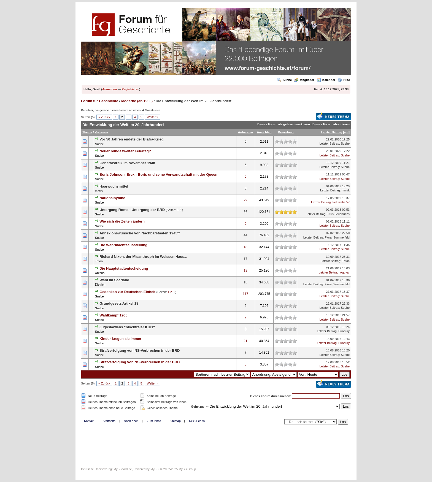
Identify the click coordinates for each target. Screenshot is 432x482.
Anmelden (109, 89)
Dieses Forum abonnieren (331, 124)
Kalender (326, 80)
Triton (99, 261)
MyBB (154, 469)
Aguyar (345, 272)
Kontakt (89, 421)
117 (245, 294)
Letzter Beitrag (331, 132)
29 (245, 200)
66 (245, 212)
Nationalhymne (112, 198)
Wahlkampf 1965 (113, 315)
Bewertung (286, 132)
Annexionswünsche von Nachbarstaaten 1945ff (139, 233)
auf (346, 132)
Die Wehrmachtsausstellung (123, 245)
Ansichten (264, 132)
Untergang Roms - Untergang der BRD (132, 210)
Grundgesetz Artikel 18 (118, 303)
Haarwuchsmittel (113, 186)
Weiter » (152, 117)
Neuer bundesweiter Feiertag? (125, 151)
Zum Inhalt (154, 421)
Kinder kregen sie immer (120, 339)
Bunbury (344, 331)
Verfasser (102, 132)
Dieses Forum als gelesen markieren (283, 124)
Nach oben (131, 421)
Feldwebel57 (341, 202)
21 (245, 341)
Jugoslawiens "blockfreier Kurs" (127, 327)
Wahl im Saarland (114, 280)
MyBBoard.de (123, 469)
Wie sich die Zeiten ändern (122, 221)
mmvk (346, 190)
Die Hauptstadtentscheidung (123, 268)
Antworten (245, 132)
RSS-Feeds (197, 421)
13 (245, 270)
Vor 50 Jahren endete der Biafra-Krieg (131, 139)
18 (245, 247)
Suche (284, 80)
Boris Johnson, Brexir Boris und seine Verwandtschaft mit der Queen (158, 174)
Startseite (109, 421)
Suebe (99, 144)
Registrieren (130, 89)
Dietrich (100, 284)
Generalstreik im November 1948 (127, 163)
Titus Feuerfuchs (338, 214)
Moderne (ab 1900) (137, 101)
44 (245, 235)
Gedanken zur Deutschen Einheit (127, 292)
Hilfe (343, 80)
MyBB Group (187, 469)
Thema (87, 132)
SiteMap (174, 421)
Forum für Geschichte (99, 101)
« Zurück (104, 117)
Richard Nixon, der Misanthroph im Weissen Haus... (143, 256)
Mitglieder (304, 80)
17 (245, 259)
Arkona (100, 273)
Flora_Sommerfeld (337, 237)
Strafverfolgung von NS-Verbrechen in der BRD (139, 350)
